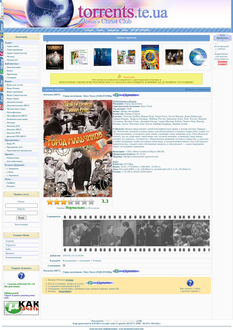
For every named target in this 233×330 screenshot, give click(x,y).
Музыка (10, 56)
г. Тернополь (13, 175)
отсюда (70, 280)
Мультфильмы (14, 112)
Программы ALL (15, 147)
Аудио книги (13, 46)
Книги (10, 71)
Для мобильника (14, 161)
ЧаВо (8, 249)
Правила (9, 253)
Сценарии (11, 77)
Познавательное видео (17, 119)
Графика (11, 183)
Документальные (15, 102)
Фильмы (11, 122)
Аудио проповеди (15, 49)
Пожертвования (13, 257)
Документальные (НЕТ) (18, 105)
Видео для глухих (15, 85)
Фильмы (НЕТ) (14, 129)
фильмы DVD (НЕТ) (16, 136)
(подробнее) (65, 291)
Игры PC (11, 143)
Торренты (10, 245)
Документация (14, 67)
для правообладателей (131, 328)
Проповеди (12, 74)
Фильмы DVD (13, 133)
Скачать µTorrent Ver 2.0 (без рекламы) (19, 285)
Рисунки (11, 186)
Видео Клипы (13, 88)
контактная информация (103, 328)
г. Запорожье (13, 168)
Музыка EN (12, 60)
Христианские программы (19, 150)
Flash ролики (13, 158)
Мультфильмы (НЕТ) (17, 116)
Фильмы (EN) (13, 126)
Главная (9, 241)
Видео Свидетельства (17, 95)
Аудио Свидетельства (17, 53)
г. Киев (10, 172)
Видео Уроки (13, 98)
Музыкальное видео (16, 109)
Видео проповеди (15, 92)
